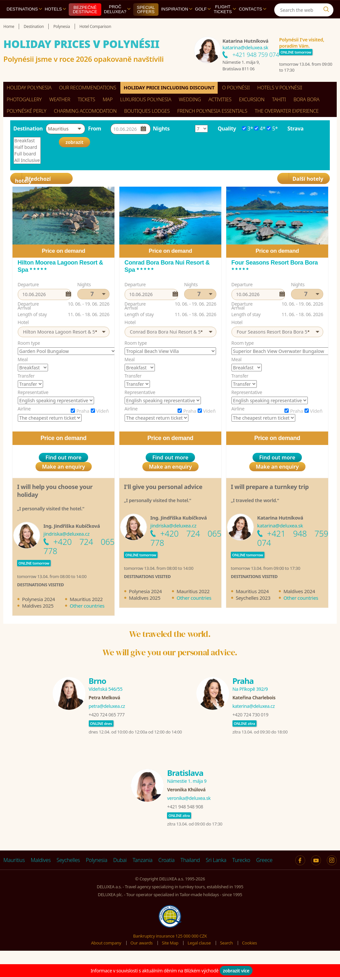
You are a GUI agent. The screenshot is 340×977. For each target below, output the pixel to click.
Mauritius (14, 860)
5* (272, 128)
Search (226, 943)
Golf (203, 9)
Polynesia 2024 (38, 599)
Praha (82, 410)
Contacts (252, 9)
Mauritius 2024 (252, 591)
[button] (65, 129)
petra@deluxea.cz (107, 706)
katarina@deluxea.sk (245, 47)
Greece (264, 860)
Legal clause (198, 943)
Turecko (241, 860)
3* (247, 128)
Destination (28, 128)
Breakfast (27, 140)
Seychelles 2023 (253, 597)
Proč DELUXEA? (117, 9)
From (94, 128)
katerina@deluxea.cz (253, 706)
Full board (27, 154)
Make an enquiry (63, 466)
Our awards (142, 943)
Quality (227, 128)
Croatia (166, 860)
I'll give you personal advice (163, 487)
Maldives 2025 (38, 605)
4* (259, 128)
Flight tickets (225, 9)
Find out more (63, 457)
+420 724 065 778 (78, 546)
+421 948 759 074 (255, 54)
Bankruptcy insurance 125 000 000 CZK (170, 936)
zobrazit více (236, 970)
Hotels (55, 9)
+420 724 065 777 (107, 714)
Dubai (120, 860)
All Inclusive (27, 160)
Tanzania (142, 860)
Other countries (87, 605)
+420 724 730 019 (250, 714)
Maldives (41, 860)
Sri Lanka (216, 860)
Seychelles (68, 860)
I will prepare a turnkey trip (270, 487)
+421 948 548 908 (185, 806)
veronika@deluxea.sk (188, 798)
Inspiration (176, 9)
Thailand (190, 860)
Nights (161, 128)
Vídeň (102, 410)
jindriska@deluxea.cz (66, 533)
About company (106, 943)
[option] (63, 403)
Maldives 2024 (299, 591)
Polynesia (96, 860)
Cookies (249, 943)
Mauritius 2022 (86, 599)
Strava (295, 128)
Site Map (170, 943)
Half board (27, 147)
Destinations (24, 9)
